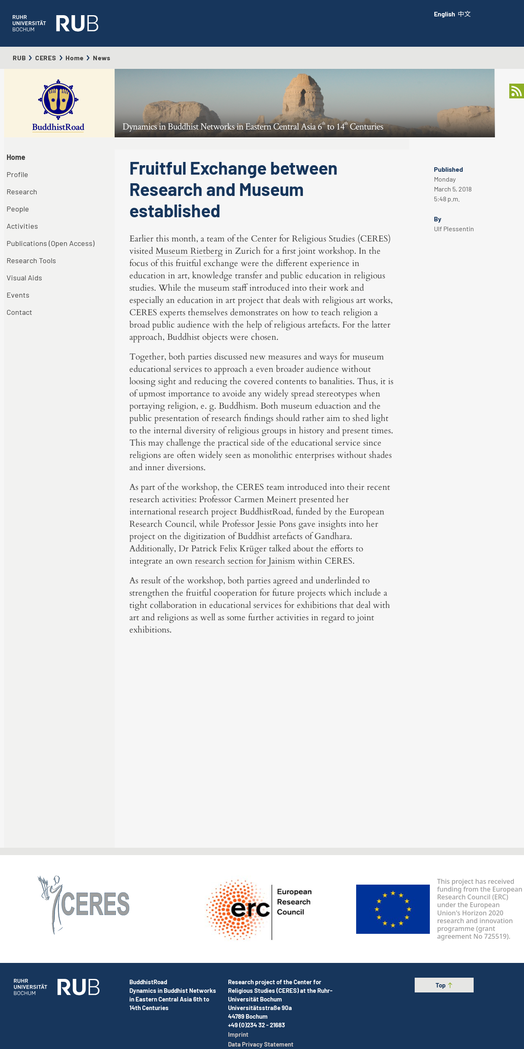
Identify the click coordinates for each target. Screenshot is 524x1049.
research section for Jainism (245, 750)
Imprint (238, 1034)
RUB (19, 57)
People (18, 208)
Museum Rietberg (189, 440)
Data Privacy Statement (261, 1044)
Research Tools (31, 260)
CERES (45, 57)
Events (18, 294)
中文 (464, 14)
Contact (19, 311)
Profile (17, 174)
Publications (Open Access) (51, 243)
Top (444, 985)
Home (75, 57)
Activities (22, 225)
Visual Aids (24, 277)
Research (22, 191)
